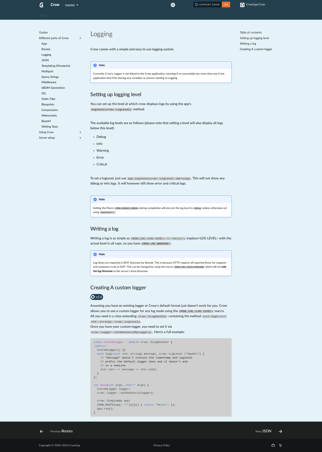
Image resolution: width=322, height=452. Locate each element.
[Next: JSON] (268, 431)
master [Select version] (70, 5)
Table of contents (251, 32)
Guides (80, 15)
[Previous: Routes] (58, 431)
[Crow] (41, 5)
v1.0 (96, 297)
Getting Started (61, 15)
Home (43, 15)
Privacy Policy (162, 445)
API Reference (99, 15)
